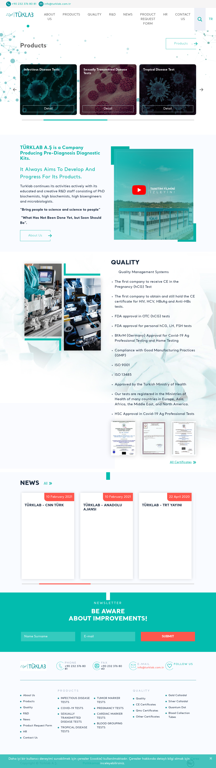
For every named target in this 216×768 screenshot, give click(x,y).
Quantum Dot (177, 707)
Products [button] (71, 14)
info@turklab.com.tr (57, 4)
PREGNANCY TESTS (110, 708)
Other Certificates (148, 716)
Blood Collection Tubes (179, 715)
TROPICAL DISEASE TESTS (74, 729)
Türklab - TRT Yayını (162, 505)
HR (165, 14)
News (128, 14)
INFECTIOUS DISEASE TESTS (75, 700)
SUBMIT (168, 636)
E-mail (143, 664)
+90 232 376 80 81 (24, 4)
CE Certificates (146, 704)
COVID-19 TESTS (72, 708)
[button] (15, 89)
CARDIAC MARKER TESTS (110, 716)
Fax (104, 663)
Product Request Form (148, 19)
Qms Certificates (147, 710)
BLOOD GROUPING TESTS (109, 725)
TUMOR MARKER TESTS (108, 700)
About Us (49, 17)
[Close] (211, 758)
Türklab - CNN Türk (44, 505)
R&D (112, 14)
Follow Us (183, 664)
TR (211, 19)
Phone (70, 663)
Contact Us (182, 17)
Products (29, 701)
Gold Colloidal (177, 695)
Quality (94, 14)
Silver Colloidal (178, 701)
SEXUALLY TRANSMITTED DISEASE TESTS (71, 718)
